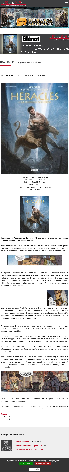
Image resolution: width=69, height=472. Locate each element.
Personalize (34, 469)
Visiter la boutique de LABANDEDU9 (29, 450)
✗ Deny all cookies (43, 464)
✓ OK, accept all (26, 464)
